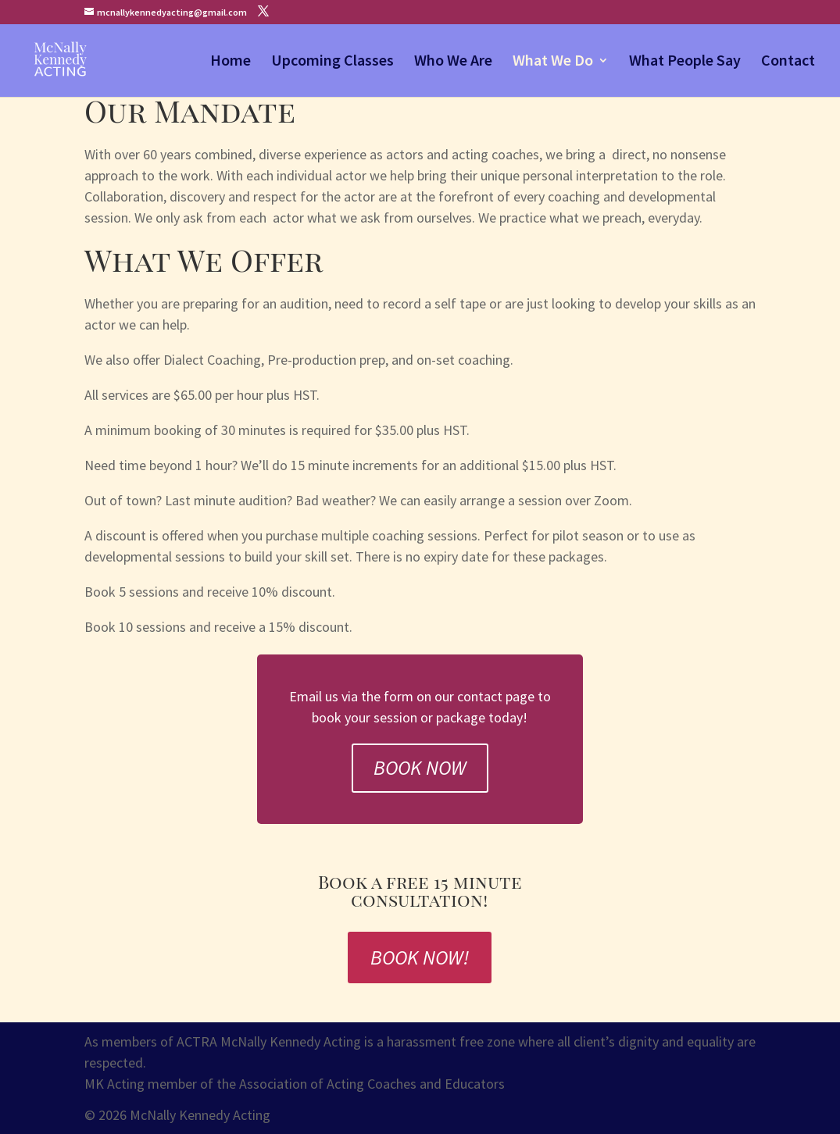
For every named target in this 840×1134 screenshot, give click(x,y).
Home (230, 62)
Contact (788, 62)
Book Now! (419, 957)
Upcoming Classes (332, 62)
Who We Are (453, 62)
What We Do (553, 62)
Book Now (420, 767)
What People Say (685, 62)
